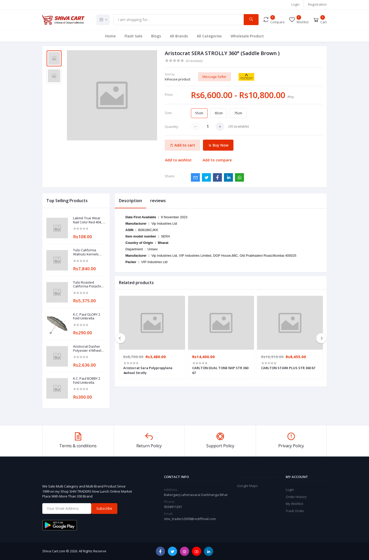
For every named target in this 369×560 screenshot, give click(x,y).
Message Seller (214, 76)
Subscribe (104, 508)
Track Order (295, 511)
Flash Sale (133, 36)
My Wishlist (294, 503)
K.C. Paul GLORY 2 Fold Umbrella (86, 316)
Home (110, 36)
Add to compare (217, 160)
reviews (158, 200)
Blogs (156, 36)
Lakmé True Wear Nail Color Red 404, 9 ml (88, 220)
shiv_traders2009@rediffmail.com (190, 518)
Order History (296, 496)
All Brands (179, 36)
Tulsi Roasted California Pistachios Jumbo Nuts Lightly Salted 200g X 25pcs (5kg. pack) (89, 284)
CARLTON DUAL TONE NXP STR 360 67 (220, 370)
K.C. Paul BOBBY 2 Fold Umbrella (86, 381)
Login (295, 4)
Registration (317, 4)
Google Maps (247, 485)
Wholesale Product (247, 36)
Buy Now (218, 145)
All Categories (209, 36)
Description (130, 200)
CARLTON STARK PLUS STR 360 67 (288, 368)
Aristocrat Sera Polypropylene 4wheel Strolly (147, 370)
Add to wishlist (178, 160)
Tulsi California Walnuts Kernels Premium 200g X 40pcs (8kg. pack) (86, 252)
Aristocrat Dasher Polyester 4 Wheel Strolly (87, 348)
